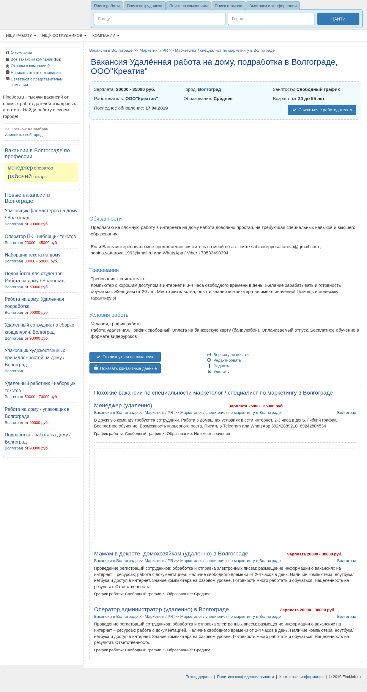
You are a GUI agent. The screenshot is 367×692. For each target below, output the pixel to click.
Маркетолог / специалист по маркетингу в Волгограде (225, 50)
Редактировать (224, 360)
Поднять (218, 366)
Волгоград (14, 224)
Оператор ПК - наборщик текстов (40, 236)
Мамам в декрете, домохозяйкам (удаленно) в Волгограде (171, 553)
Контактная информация (301, 676)
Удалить (218, 372)
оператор (43, 167)
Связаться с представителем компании (34, 82)
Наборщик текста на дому (32, 254)
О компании (18, 53)
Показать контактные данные (125, 368)
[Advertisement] (41, 550)
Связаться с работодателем (322, 109)
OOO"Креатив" (141, 98)
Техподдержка (199, 676)
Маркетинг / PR (154, 50)
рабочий (20, 175)
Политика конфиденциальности (245, 676)
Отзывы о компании (27, 66)
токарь (40, 176)
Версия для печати (228, 354)
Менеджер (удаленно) (123, 405)
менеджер (20, 168)
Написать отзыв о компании (33, 73)
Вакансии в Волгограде (111, 50)
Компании (105, 35)
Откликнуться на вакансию (125, 356)
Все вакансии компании (33, 60)
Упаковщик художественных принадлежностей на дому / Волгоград (35, 357)
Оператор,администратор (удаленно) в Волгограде (161, 609)
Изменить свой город (23, 134)
